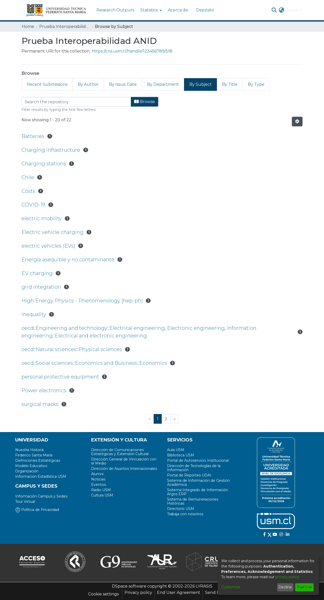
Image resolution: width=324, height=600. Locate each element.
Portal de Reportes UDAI (189, 475)
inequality (34, 314)
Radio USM (101, 490)
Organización (26, 471)
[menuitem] (150, 10)
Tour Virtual (25, 501)
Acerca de (178, 10)
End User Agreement (178, 592)
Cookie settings (103, 594)
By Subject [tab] (200, 84)
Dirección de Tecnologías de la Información (193, 468)
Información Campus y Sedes (41, 496)
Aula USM (175, 450)
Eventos (98, 484)
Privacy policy (138, 592)
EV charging (37, 273)
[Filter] (76, 102)
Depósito (205, 10)
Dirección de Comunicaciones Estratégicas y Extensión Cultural (120, 452)
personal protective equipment (60, 377)
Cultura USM (102, 495)
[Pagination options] (297, 121)
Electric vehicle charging (53, 232)
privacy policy (287, 577)
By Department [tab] (163, 84)
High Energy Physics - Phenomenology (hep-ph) (82, 301)
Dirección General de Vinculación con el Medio (123, 461)
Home (28, 26)
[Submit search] (274, 10)
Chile (28, 177)
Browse (144, 101)
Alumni (97, 474)
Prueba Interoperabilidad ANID (64, 26)
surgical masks (40, 404)
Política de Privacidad (37, 509)
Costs (28, 191)
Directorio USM (180, 508)
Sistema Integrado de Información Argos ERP (197, 492)
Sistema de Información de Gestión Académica (198, 482)
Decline (285, 587)
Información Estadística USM (40, 476)
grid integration (41, 287)
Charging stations (44, 164)
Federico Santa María (33, 455)
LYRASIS (204, 586)
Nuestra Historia (29, 450)
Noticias (98, 479)
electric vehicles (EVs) (48, 246)
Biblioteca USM (180, 455)
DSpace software (129, 586)
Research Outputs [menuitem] (115, 10)
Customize (230, 587)
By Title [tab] (229, 84)
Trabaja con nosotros (185, 514)
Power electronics (44, 390)
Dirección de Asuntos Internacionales (124, 468)
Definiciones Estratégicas (37, 460)
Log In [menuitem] (292, 10)
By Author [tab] (88, 84)
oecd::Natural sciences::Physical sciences (72, 349)
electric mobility (42, 218)
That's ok (304, 587)
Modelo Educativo (31, 466)
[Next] (174, 419)
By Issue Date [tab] (123, 84)
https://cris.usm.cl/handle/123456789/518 (132, 51)
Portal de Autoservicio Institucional (198, 460)
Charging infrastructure (51, 150)
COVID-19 (33, 205)
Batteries (33, 136)
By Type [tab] (256, 84)
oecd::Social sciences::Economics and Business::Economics (94, 363)
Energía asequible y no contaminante (68, 259)
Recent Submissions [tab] (47, 84)
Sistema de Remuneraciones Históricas (192, 501)
